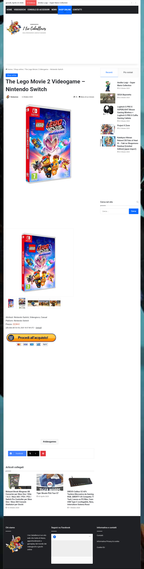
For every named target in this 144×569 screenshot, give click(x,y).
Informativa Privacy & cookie (108, 541)
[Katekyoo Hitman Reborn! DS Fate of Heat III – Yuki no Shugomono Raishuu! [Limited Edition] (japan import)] (107, 141)
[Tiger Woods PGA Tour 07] (50, 482)
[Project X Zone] (107, 129)
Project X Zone (123, 125)
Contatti (100, 535)
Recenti (109, 72)
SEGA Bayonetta (124, 95)
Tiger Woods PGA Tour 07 (48, 493)
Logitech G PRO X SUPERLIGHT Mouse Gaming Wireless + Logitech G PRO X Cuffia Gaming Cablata (127, 112)
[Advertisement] (97, 41)
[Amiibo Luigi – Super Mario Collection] (107, 86)
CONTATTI (77, 10)
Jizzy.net (33, 564)
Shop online (18, 69)
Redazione (14, 97)
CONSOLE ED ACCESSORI (39, 10)
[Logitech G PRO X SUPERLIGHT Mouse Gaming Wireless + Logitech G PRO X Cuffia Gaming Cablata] (107, 110)
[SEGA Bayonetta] (107, 98)
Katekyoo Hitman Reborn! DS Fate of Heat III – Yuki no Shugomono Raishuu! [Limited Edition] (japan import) (127, 143)
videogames (50, 441)
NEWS (54, 10)
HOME (9, 10)
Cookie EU (101, 547)
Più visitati (128, 72)
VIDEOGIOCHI (20, 10)
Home (9, 69)
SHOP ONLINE (65, 10)
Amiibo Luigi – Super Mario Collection (53, 3)
